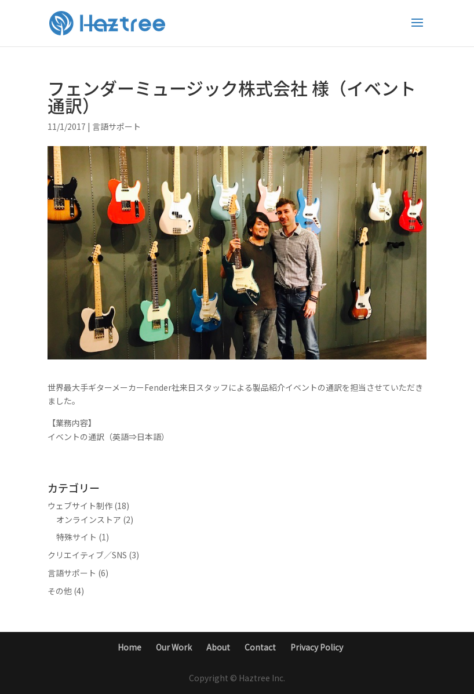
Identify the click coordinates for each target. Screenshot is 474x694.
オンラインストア (88, 519)
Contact (260, 647)
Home (129, 647)
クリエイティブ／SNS (87, 555)
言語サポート (116, 126)
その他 (60, 591)
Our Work (174, 647)
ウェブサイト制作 (80, 505)
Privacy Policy (316, 647)
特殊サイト (76, 537)
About (218, 647)
